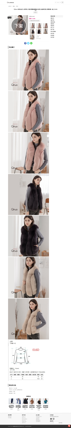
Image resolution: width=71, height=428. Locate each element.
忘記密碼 (37, 417)
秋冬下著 (52, 29)
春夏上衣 (52, 18)
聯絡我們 (10, 416)
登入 (41, 416)
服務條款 (37, 419)
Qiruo (9, 6)
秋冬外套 (52, 33)
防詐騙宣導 (38, 421)
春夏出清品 (53, 22)
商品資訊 (35, 12)
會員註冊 (37, 416)
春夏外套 (52, 23)
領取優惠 (60, 422)
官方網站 (10, 417)
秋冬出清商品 (53, 31)
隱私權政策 (38, 420)
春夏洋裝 (52, 25)
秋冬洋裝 (52, 37)
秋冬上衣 (52, 27)
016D (17, 6)
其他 (14, 6)
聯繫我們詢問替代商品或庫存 (34, 20)
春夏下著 (52, 20)
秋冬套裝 (52, 35)
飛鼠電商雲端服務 (28, 426)
